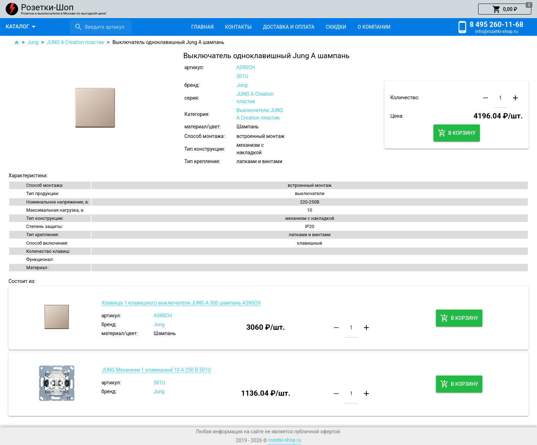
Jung (32, 42)
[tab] (202, 27)
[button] (504, 9)
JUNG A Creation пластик (75, 42)
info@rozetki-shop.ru (496, 31)
